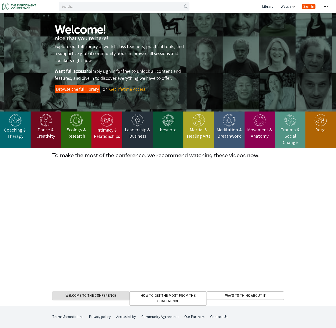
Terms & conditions (67, 316)
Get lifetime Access (127, 89)
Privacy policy (100, 316)
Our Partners (194, 316)
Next (287, 298)
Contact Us (219, 316)
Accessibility (126, 316)
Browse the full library (77, 89)
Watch (286, 6)
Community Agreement (160, 316)
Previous (48, 298)
